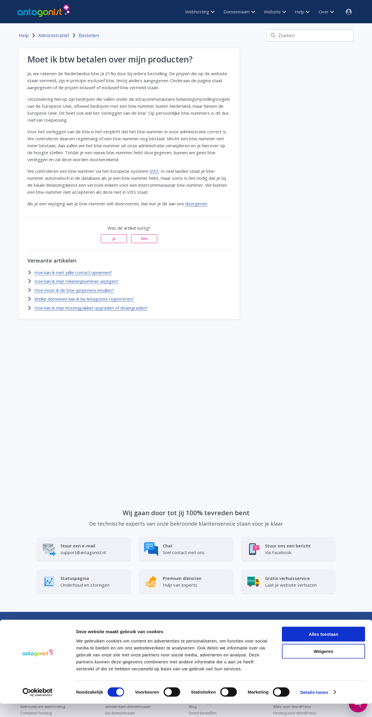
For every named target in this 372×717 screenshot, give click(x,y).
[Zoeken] (310, 35)
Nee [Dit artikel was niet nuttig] (144, 238)
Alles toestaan (323, 647)
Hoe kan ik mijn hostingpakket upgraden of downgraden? (91, 308)
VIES (154, 171)
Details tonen (314, 705)
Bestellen (89, 35)
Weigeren (323, 664)
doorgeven (196, 203)
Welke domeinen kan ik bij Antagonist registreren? (84, 299)
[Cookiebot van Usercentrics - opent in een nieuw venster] (37, 705)
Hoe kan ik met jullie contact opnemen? (73, 272)
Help (302, 12)
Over (326, 12)
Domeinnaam (239, 12)
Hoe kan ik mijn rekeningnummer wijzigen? (76, 281)
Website (275, 12)
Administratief (53, 35)
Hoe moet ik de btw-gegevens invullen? (74, 290)
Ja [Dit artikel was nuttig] (113, 238)
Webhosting (199, 12)
